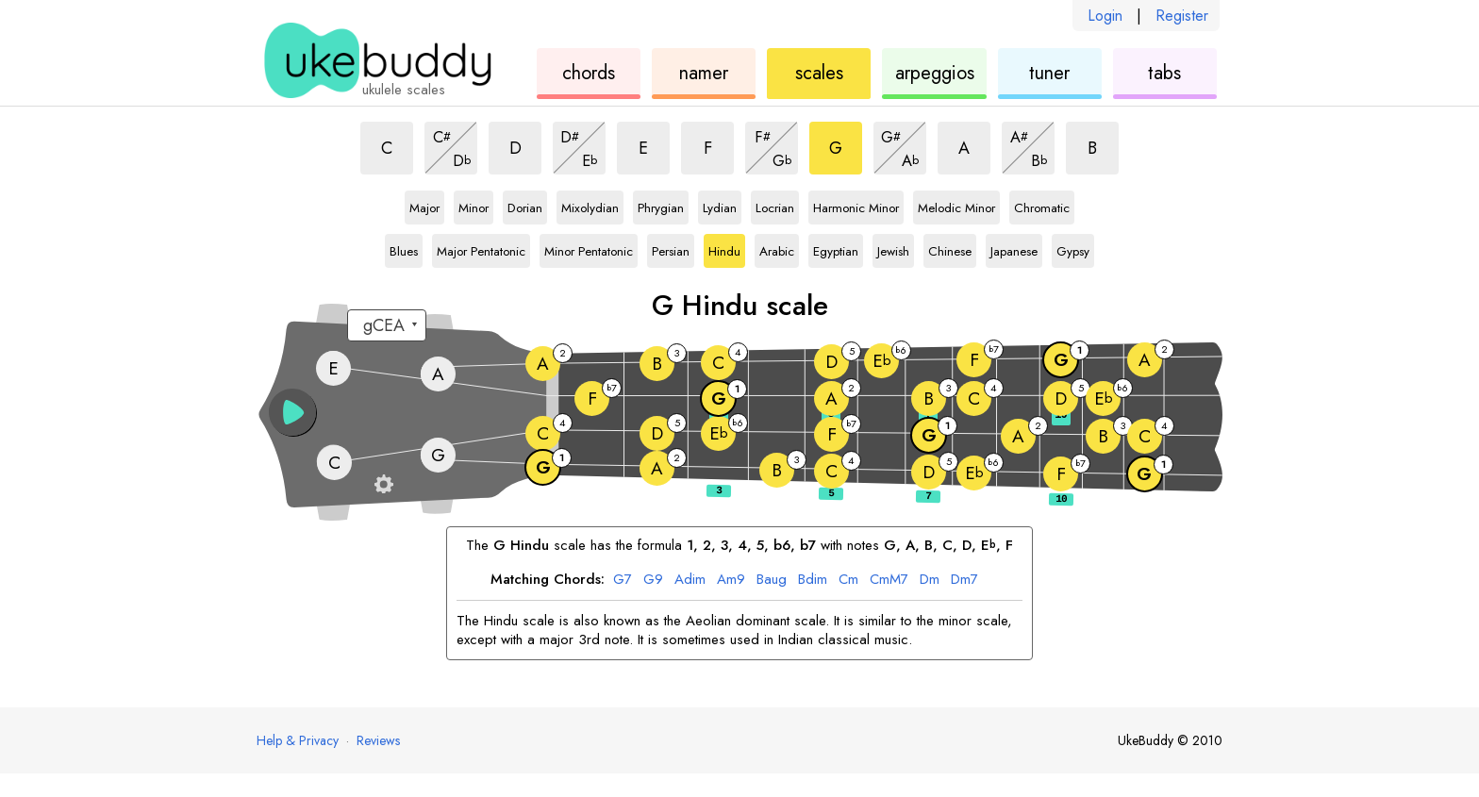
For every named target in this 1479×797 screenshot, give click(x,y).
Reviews (378, 740)
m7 (964, 580)
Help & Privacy (298, 740)
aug (771, 580)
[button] (292, 412)
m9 (731, 580)
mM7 (889, 580)
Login (1105, 15)
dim (690, 580)
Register (1181, 15)
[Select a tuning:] (386, 325)
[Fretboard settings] (384, 484)
